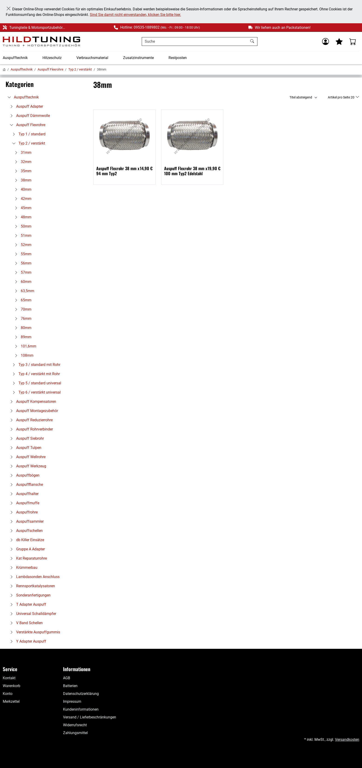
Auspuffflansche (25, 484)
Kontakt (9, 678)
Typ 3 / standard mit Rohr (35, 364)
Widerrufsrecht (75, 725)
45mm (21, 208)
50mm (21, 226)
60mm (21, 281)
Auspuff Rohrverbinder (30, 429)
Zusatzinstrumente (138, 58)
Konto (7, 693)
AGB (66, 678)
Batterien (70, 686)
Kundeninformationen (81, 709)
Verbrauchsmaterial (92, 58)
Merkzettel (11, 701)
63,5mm (23, 291)
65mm (21, 300)
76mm (21, 318)
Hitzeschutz (52, 58)
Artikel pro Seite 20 (341, 97)
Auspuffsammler (26, 521)
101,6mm (24, 346)
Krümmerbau (22, 567)
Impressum (72, 701)
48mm (21, 217)
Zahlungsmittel (75, 733)
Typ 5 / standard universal (35, 383)
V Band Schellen (25, 623)
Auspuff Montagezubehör (33, 411)
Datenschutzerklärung (81, 693)
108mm (22, 355)
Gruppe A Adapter (26, 549)
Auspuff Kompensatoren (32, 401)
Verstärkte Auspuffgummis (34, 632)
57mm (21, 272)
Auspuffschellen (25, 530)
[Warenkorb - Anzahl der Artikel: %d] (352, 41)
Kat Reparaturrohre (27, 558)
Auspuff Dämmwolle (29, 115)
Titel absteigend (301, 97)
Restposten (178, 58)
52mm (21, 245)
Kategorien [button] (20, 84)
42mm (21, 198)
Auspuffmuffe (23, 503)
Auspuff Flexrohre (50, 69)
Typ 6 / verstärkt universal (35, 392)
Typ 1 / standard (27, 134)
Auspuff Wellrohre (26, 457)
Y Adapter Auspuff (27, 641)
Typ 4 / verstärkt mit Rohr (35, 374)
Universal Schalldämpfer (32, 613)
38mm (21, 180)
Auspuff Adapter (25, 106)
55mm (21, 254)
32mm (21, 162)
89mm (21, 337)
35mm (21, 171)
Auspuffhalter (23, 494)
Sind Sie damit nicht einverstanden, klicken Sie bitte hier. (135, 14)
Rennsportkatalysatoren (31, 586)
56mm (21, 263)
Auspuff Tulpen (24, 447)
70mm (21, 309)
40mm (21, 189)
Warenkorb (11, 686)
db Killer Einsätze (26, 540)
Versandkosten (347, 739)
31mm (21, 152)
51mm (21, 235)
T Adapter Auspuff (27, 604)
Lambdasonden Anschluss (34, 577)
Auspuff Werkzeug (27, 466)
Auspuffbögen (23, 475)
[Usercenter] (325, 41)
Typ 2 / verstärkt (80, 69)
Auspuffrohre (23, 512)
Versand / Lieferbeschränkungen (89, 717)
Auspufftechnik (15, 58)
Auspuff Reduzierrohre (30, 420)
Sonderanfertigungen (29, 595)
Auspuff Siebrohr (26, 438)
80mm (21, 328)
